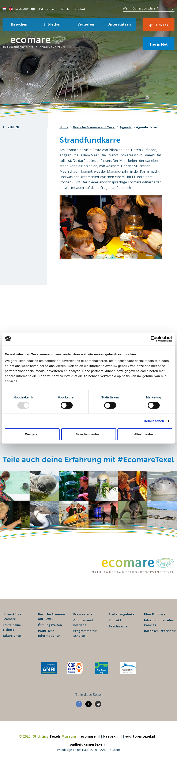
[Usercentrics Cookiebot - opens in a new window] (153, 339)
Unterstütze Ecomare (12, 616)
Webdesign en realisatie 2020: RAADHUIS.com (88, 750)
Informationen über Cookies (159, 622)
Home (64, 127)
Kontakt (80, 9)
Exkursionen (47, 9)
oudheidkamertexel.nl (89, 744)
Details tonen (154, 421)
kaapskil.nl (112, 736)
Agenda (126, 127)
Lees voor (25, 9)
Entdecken (52, 24)
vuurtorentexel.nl (140, 736)
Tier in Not (158, 44)
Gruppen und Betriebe (83, 622)
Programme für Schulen (85, 633)
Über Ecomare (154, 614)
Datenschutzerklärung (159, 631)
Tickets (161, 25)
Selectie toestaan (89, 434)
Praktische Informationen (49, 633)
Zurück (13, 127)
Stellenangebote (121, 614)
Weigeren (32, 434)
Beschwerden (119, 626)
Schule (65, 9)
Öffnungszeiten (50, 625)
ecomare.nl (90, 736)
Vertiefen (86, 24)
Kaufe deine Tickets (12, 627)
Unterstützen (119, 24)
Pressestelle (82, 614)
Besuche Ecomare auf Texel (94, 127)
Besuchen (19, 24)
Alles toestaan (145, 434)
